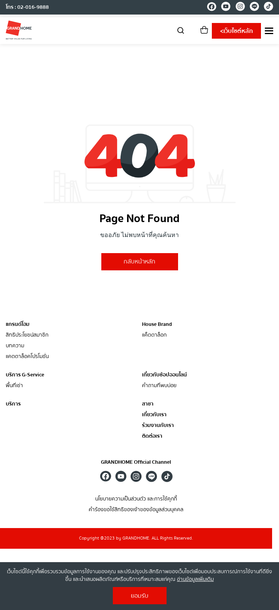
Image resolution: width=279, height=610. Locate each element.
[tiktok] (268, 8)
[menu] (269, 31)
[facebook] (211, 8)
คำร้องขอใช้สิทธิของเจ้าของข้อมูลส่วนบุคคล (136, 510)
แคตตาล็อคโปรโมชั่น (27, 357)
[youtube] (226, 8)
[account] (192, 32)
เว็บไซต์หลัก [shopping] (236, 31)
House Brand (157, 324)
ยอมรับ (140, 596)
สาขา (148, 404)
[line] (254, 8)
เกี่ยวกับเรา (154, 415)
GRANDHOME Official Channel (136, 462)
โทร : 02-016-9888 (27, 7)
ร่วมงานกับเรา (158, 426)
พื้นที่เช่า (14, 386)
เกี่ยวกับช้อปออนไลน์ (164, 375)
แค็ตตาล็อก (154, 335)
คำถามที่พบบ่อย (159, 386)
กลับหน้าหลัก (139, 262)
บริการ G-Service (25, 375)
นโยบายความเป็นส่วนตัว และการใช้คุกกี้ (136, 499)
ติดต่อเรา (152, 436)
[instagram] (240, 8)
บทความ (15, 346)
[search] (181, 30)
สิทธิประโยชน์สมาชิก (27, 335)
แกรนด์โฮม (18, 324)
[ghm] (19, 29)
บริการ (13, 404)
